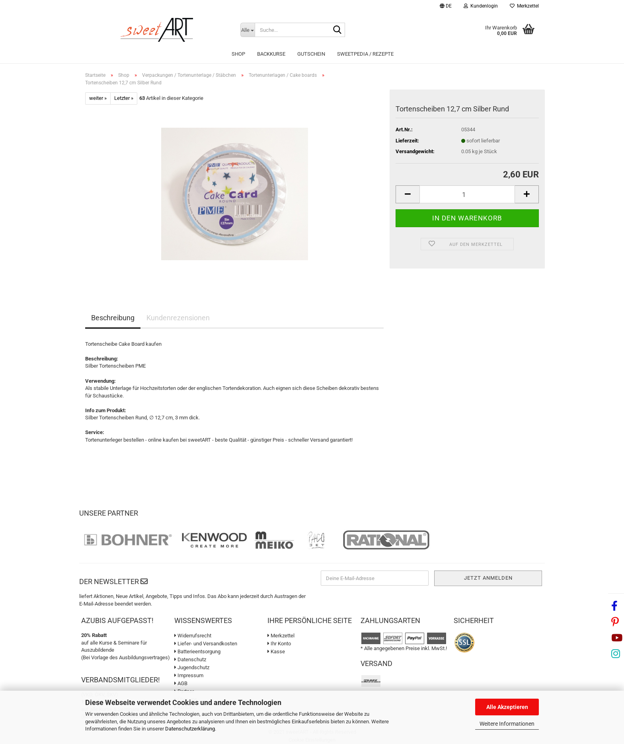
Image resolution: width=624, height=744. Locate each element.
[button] (446, 7)
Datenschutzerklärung (190, 729)
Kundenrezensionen (178, 318)
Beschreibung (113, 318)
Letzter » (123, 98)
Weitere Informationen (507, 724)
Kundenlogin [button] (481, 6)
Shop (238, 54)
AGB (180, 683)
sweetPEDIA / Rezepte (365, 54)
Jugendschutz (191, 667)
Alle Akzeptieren (507, 707)
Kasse (276, 651)
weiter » (98, 98)
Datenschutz (190, 659)
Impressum (188, 675)
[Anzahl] (467, 194)
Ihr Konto (279, 644)
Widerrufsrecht (192, 636)
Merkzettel (524, 6)
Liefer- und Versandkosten (205, 644)
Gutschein (311, 54)
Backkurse (271, 54)
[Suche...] (247, 30)
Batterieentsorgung (197, 651)
